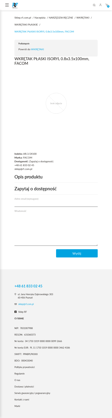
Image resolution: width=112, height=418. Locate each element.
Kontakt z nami (21, 399)
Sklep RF (20, 312)
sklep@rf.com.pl (26, 304)
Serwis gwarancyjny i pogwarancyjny (32, 393)
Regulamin (19, 373)
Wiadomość (20, 211)
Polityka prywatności (24, 367)
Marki (17, 406)
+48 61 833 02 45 (28, 286)
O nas (17, 380)
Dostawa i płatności (24, 386)
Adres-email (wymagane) (26, 198)
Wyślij (76, 253)
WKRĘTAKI (37, 49)
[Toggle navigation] (7, 5)
